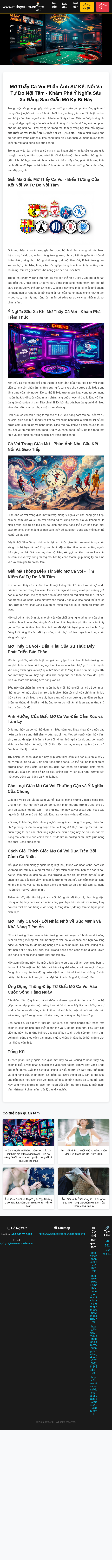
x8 (107, 1241)
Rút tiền (75, 5)
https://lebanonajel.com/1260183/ (93, 1262)
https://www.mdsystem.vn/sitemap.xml (62, 1233)
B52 (107, 1245)
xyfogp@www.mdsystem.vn (17, 1243)
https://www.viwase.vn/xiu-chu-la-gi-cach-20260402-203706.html (93, 1396)
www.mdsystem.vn (19, 7)
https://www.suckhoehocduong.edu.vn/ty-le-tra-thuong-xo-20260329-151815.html (93, 1299)
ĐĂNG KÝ (103, 6)
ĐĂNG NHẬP (87, 6)
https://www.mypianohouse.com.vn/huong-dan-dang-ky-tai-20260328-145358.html (93, 1349)
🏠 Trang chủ (40, 6)
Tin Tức (54, 5)
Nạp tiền (64, 5)
